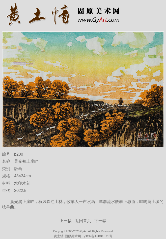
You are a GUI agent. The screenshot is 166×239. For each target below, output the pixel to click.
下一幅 (100, 221)
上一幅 (66, 221)
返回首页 (83, 221)
